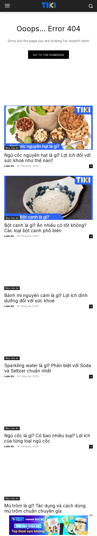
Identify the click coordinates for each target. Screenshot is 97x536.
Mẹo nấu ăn (12, 147)
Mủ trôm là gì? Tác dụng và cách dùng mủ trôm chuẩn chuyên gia (45, 508)
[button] (91, 6)
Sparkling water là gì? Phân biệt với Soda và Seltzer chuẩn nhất (47, 368)
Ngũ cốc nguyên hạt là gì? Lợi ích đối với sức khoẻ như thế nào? (47, 158)
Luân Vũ (9, 165)
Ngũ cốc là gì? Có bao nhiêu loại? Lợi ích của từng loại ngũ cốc (47, 438)
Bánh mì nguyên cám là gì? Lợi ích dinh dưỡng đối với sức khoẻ (46, 298)
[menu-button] (7, 6)
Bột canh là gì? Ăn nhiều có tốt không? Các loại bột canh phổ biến (45, 228)
